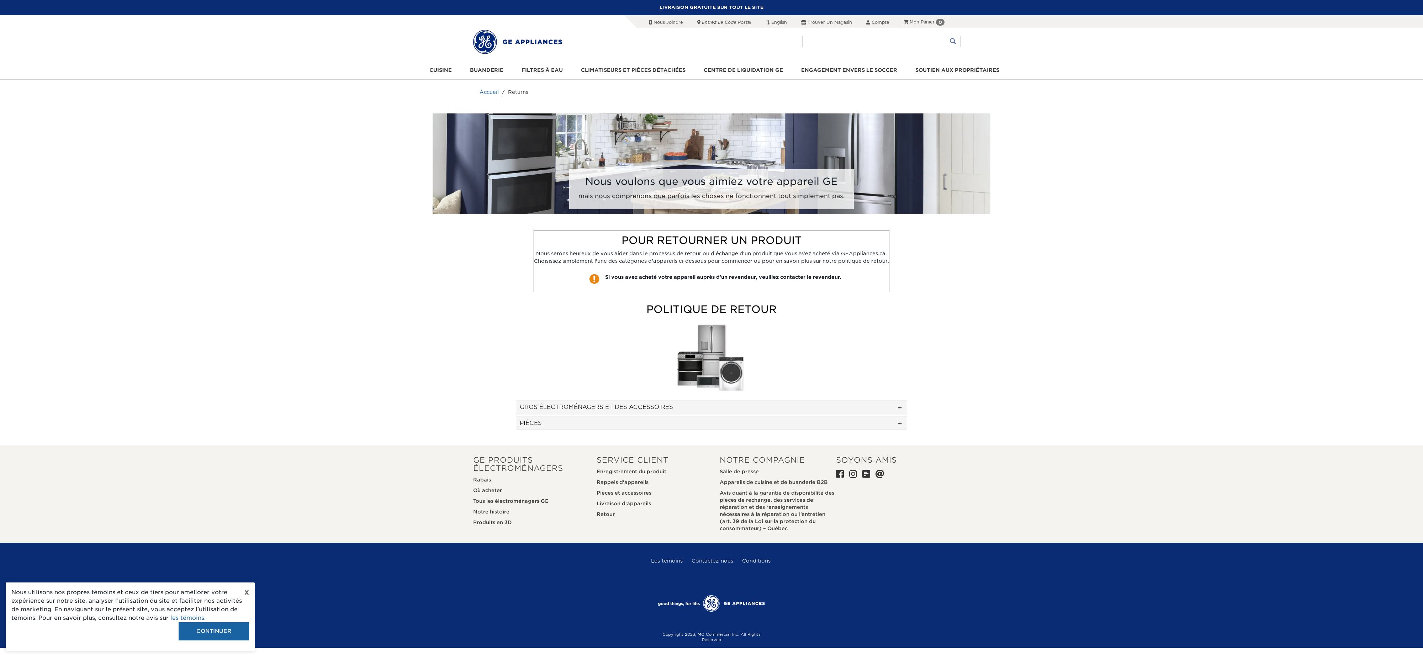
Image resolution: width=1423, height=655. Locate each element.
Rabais (482, 480)
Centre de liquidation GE (743, 70)
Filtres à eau (542, 70)
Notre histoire (491, 512)
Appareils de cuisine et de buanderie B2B (774, 482)
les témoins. (188, 617)
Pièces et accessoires (624, 493)
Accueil (489, 92)
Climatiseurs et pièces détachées (633, 70)
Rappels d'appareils (623, 482)
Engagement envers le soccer (849, 70)
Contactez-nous (712, 561)
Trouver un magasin (826, 22)
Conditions (756, 561)
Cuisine (440, 70)
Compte (877, 22)
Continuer (213, 631)
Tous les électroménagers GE (511, 501)
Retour (606, 514)
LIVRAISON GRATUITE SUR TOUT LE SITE (711, 7)
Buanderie (486, 70)
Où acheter (487, 490)
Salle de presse (739, 471)
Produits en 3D (492, 522)
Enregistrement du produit (631, 471)
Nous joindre (666, 22)
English (776, 22)
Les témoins (667, 561)
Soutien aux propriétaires (957, 70)
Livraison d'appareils (624, 503)
